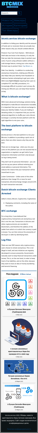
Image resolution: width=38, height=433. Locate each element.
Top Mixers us (27, 66)
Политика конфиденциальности (19, 429)
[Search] (19, 13)
